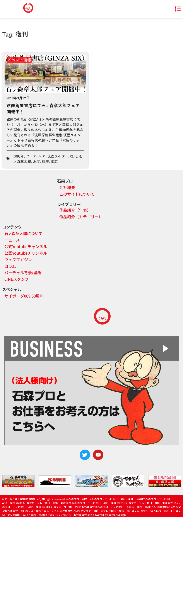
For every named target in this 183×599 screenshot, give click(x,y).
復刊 (73, 156)
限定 (54, 161)
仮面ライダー (57, 156)
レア (41, 156)
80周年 (19, 156)
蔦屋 (36, 161)
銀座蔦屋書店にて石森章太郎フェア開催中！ (43, 108)
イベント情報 (19, 60)
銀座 (45, 161)
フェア (31, 156)
